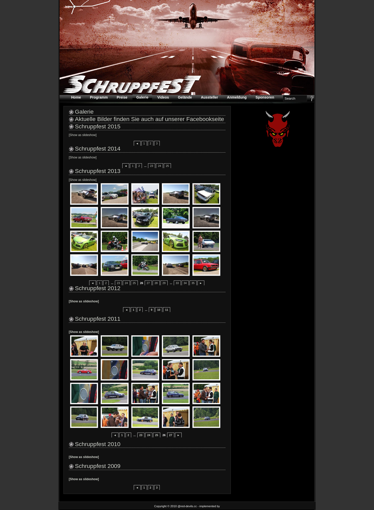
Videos (163, 97)
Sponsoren (265, 97)
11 (166, 309)
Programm (99, 97)
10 (158, 309)
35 (193, 283)
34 (185, 283)
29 (164, 283)
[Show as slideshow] (83, 135)
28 (156, 283)
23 (151, 165)
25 (167, 165)
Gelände (185, 97)
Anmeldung (237, 97)
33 (177, 283)
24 (159, 165)
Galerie (142, 97)
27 (148, 283)
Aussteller (209, 97)
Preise (122, 97)
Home (76, 97)
